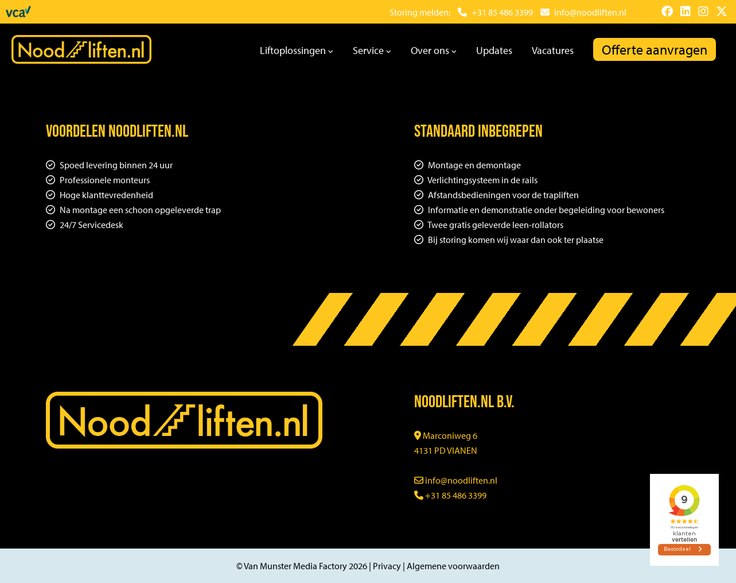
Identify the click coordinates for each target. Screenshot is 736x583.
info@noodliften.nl (455, 480)
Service (372, 50)
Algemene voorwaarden (453, 566)
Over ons (434, 50)
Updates (494, 50)
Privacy (387, 566)
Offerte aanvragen (654, 49)
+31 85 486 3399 (450, 495)
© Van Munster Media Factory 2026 (301, 566)
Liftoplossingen (296, 50)
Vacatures (553, 50)
